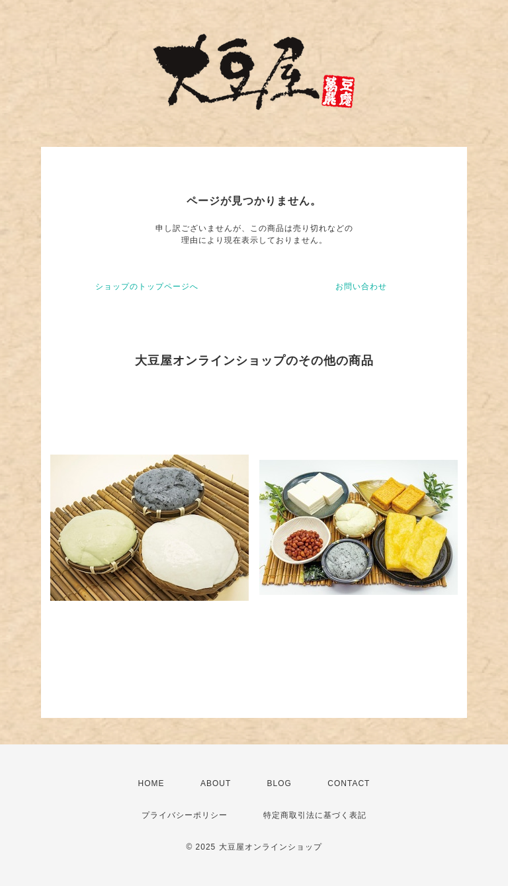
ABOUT (215, 783)
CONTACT (348, 783)
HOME (151, 783)
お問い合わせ (361, 286)
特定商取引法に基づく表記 (314, 815)
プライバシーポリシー (185, 815)
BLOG (279, 783)
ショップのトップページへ (146, 286)
